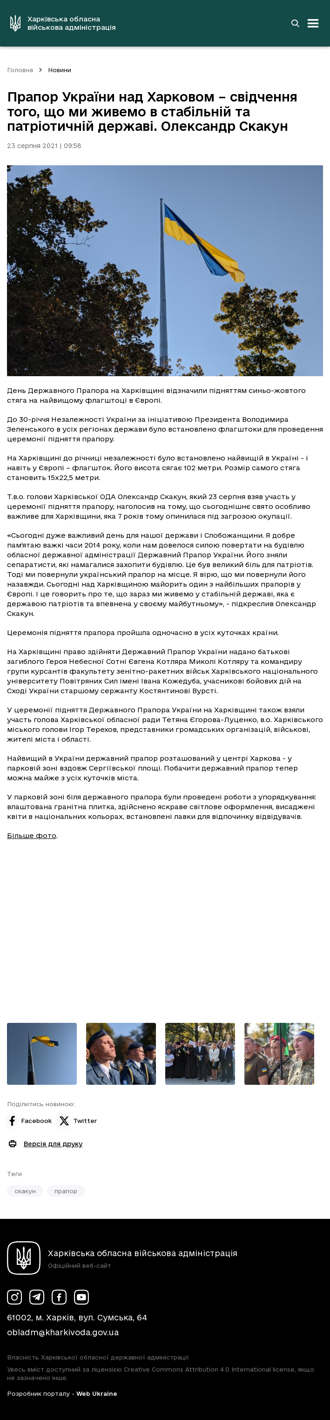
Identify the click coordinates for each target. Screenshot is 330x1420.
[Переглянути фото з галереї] (42, 1054)
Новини (59, 70)
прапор (65, 1191)
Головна (20, 70)
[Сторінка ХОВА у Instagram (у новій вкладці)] (14, 1297)
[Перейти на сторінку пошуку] (295, 23)
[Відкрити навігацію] (313, 23)
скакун (25, 1191)
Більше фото (31, 835)
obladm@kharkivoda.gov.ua (63, 1332)
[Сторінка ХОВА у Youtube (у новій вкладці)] (81, 1297)
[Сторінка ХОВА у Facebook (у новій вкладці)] (59, 1297)
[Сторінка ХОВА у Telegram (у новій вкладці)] (36, 1297)
